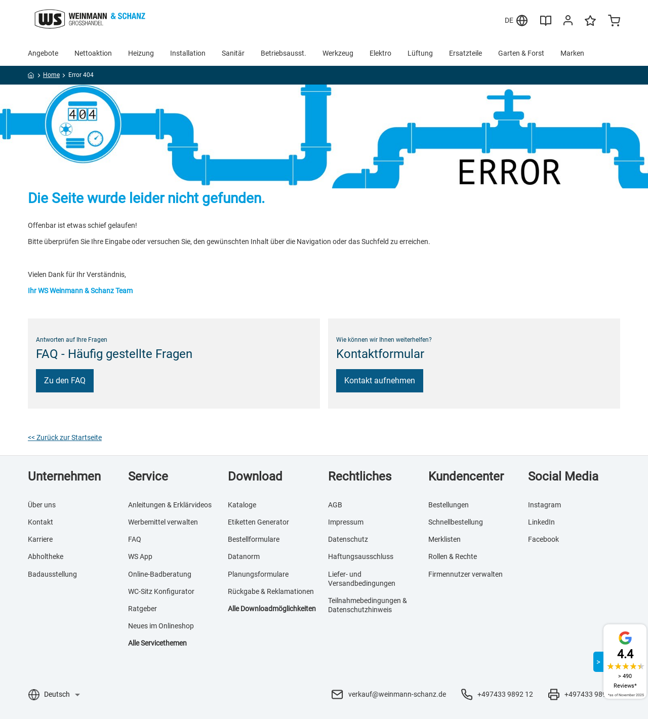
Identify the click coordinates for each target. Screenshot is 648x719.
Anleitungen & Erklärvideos (170, 505)
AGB (335, 505)
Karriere (40, 539)
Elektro (380, 53)
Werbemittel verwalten (163, 522)
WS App (140, 556)
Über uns (42, 505)
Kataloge (242, 505)
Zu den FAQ (65, 380)
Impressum (345, 522)
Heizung (141, 53)
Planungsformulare (258, 574)
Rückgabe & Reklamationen (271, 591)
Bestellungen (448, 505)
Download (255, 476)
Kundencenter (466, 476)
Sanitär (233, 53)
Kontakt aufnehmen (379, 380)
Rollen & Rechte (452, 556)
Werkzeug (337, 53)
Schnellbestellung (455, 522)
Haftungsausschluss (360, 556)
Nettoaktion (93, 53)
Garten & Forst (521, 53)
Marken (572, 53)
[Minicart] (614, 22)
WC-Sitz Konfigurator (161, 591)
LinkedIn (541, 522)
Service (148, 476)
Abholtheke (45, 556)
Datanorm (244, 556)
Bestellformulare (253, 539)
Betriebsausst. (283, 53)
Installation (188, 53)
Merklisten (444, 539)
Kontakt (40, 522)
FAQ (134, 539)
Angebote (43, 53)
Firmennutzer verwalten (465, 574)
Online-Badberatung (159, 574)
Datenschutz (348, 539)
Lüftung (420, 53)
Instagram (544, 505)
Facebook (543, 539)
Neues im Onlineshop (161, 626)
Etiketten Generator (258, 522)
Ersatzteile (465, 53)
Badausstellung (52, 574)
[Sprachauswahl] (62, 694)
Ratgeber (142, 609)
